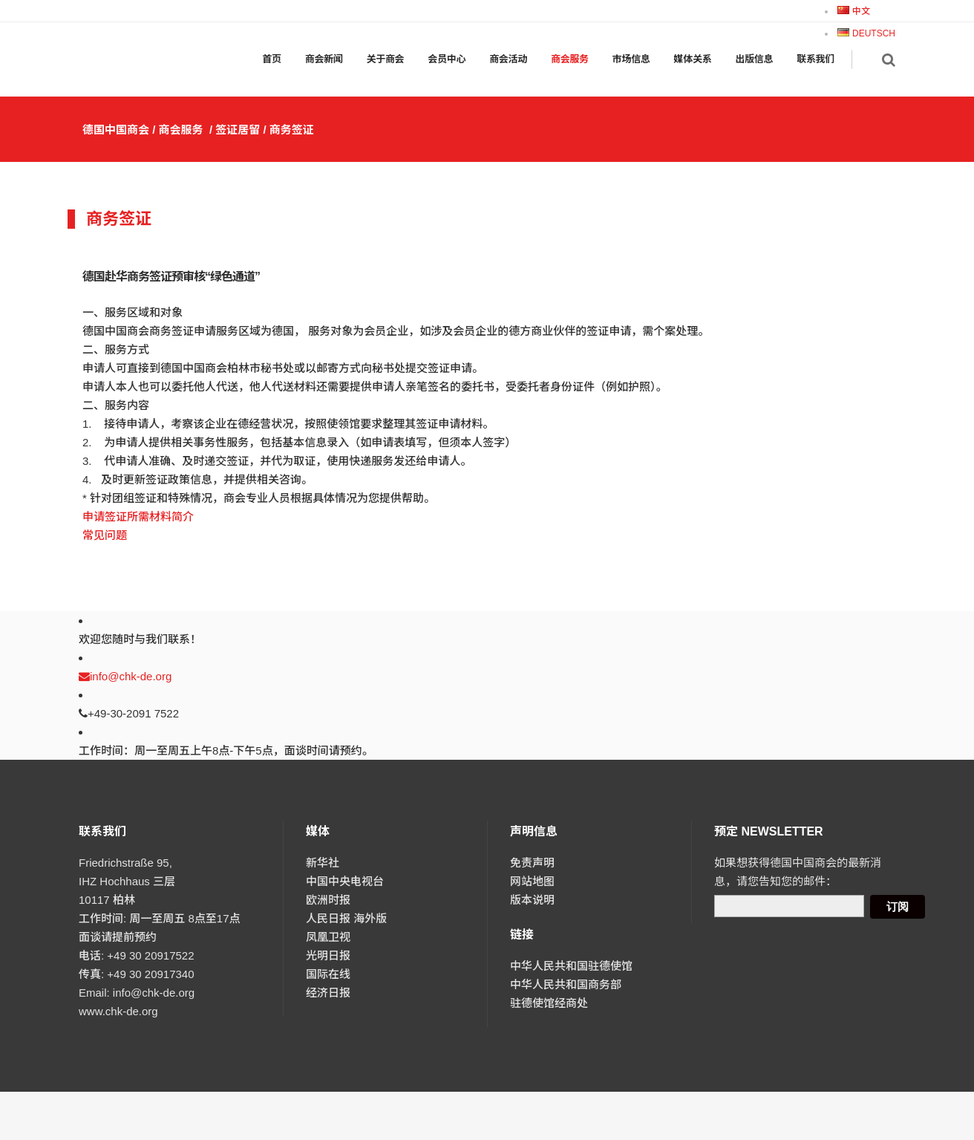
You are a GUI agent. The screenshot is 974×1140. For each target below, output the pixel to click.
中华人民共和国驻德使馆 (571, 966)
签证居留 (237, 129)
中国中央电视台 (345, 881)
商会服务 (181, 129)
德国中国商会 (115, 129)
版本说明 (532, 899)
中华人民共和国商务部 (565, 984)
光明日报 (328, 955)
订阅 (897, 906)
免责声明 (532, 862)
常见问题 (104, 535)
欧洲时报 (328, 899)
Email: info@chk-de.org (137, 992)
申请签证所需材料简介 (138, 516)
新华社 (322, 862)
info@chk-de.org (125, 676)
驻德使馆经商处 (549, 1003)
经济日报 (328, 992)
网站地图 (532, 881)
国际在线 (328, 974)
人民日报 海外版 (346, 918)
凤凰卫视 (328, 937)
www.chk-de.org (118, 1011)
